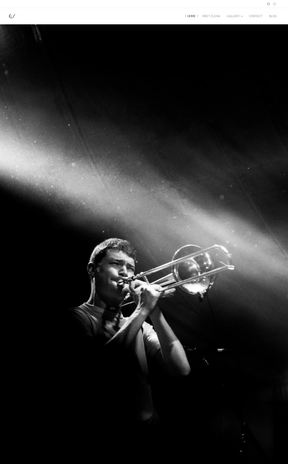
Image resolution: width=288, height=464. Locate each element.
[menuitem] (187, 16)
